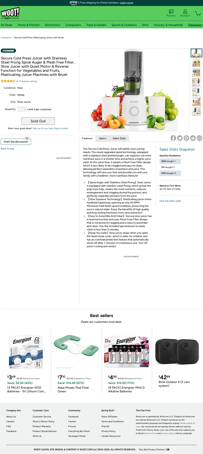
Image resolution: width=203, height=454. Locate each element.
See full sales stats (170, 201)
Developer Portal (76, 436)
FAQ (8, 426)
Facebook (73, 416)
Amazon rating (28, 81)
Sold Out (38, 121)
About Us (11, 416)
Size (13, 102)
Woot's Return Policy (43, 421)
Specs (102, 138)
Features (87, 138)
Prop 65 (105, 426)
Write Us (37, 436)
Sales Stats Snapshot (177, 149)
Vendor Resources (111, 436)
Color (12, 94)
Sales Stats (119, 138)
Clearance (6, 37)
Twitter (72, 421)
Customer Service (42, 416)
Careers (10, 421)
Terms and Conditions (113, 421)
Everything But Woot (79, 431)
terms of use (151, 433)
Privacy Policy (108, 431)
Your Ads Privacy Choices (152, 449)
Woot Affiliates (109, 416)
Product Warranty (42, 426)
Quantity (10, 109)
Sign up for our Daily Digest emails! (50, 128)
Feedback (11, 431)
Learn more (126, 2)
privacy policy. (168, 433)
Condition (10, 87)
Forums (171, 13)
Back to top (7, 148)
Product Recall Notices (45, 431)
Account (185, 13)
